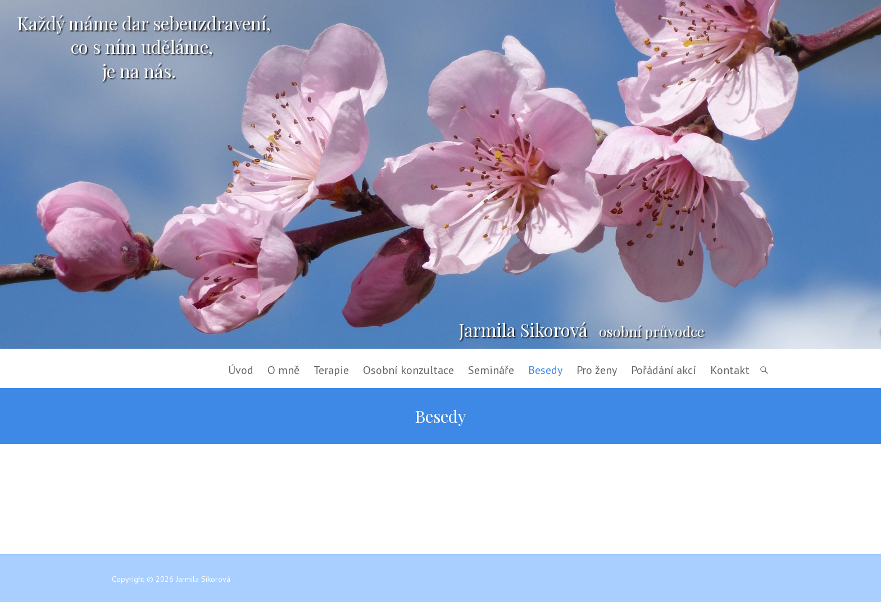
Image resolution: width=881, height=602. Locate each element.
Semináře (491, 370)
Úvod (240, 370)
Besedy (545, 370)
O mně (283, 370)
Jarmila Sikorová (523, 329)
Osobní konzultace (408, 370)
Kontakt (730, 370)
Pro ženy (596, 370)
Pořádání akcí (663, 370)
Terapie (331, 370)
